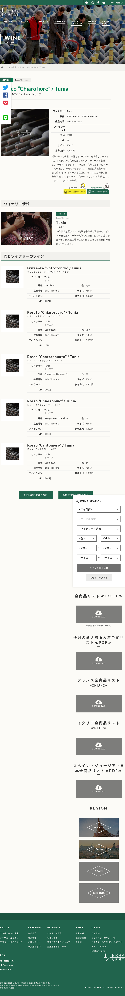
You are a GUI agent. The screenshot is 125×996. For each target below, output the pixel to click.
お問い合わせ (34, 943)
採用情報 (32, 938)
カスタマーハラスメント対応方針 (106, 943)
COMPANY (40, 21)
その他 (79, 943)
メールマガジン (98, 947)
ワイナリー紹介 (54, 934)
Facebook (6, 965)
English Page (98, 951)
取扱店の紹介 (34, 947)
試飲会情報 (81, 938)
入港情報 (80, 934)
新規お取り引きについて (58, 943)
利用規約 (95, 934)
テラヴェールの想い (9, 938)
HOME (7, 21)
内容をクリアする (99, 578)
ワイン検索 (12, 67)
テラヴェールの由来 (9, 934)
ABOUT (22, 21)
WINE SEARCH (79, 21)
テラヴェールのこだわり (11, 943)
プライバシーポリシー (103, 938)
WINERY (58, 21)
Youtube (6, 970)
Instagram (7, 961)
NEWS (99, 21)
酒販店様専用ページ (56, 947)
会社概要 (32, 934)
